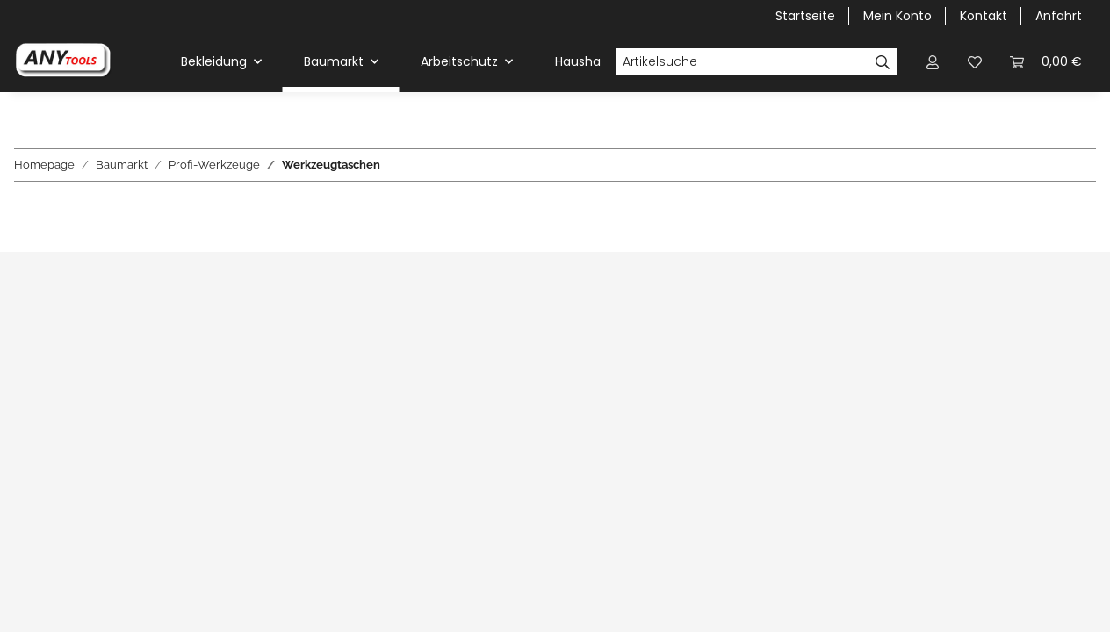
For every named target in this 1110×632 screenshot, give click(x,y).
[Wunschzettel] (975, 62)
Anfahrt (1058, 16)
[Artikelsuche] (742, 62)
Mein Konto (897, 16)
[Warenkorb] (1046, 62)
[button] (933, 62)
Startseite (805, 16)
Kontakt (983, 16)
